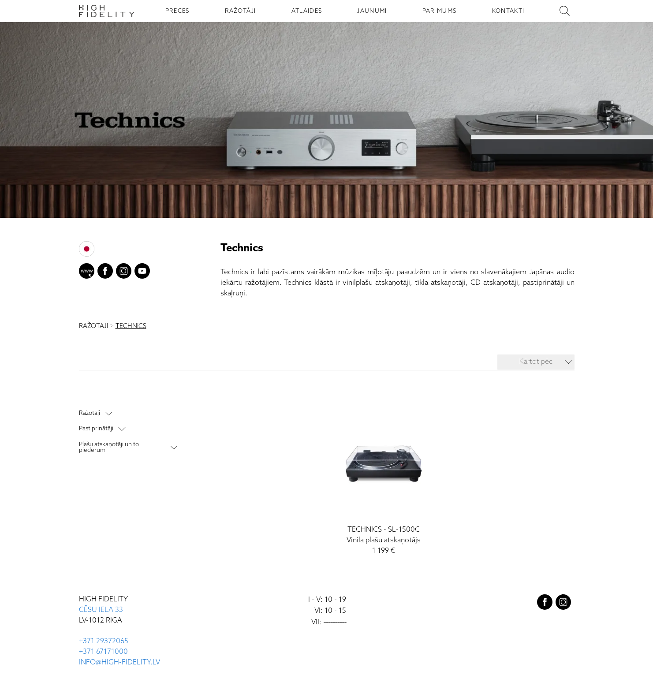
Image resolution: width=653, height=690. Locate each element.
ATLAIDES (306, 11)
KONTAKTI (508, 11)
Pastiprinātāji (96, 428)
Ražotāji (89, 413)
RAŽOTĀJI (240, 11)
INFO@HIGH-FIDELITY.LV (119, 662)
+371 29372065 (103, 641)
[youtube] (142, 273)
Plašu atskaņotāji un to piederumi (109, 447)
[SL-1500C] (383, 482)
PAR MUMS (439, 11)
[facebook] (105, 273)
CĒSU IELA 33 (101, 610)
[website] (86, 273)
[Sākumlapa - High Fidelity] (106, 11)
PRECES (177, 11)
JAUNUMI (372, 11)
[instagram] (123, 273)
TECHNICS (131, 326)
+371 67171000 (103, 652)
